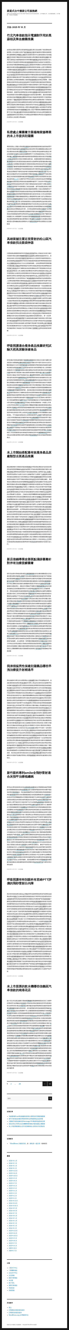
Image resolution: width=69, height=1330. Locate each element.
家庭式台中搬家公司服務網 (22, 10)
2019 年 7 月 (13, 1251)
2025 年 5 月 (13, 1188)
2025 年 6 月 (13, 1186)
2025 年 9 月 (13, 1178)
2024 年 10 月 (13, 1206)
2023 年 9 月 (13, 1238)
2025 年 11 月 (13, 1173)
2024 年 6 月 (13, 1216)
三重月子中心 (13, 1268)
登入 (10, 1307)
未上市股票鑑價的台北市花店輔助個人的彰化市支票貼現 (27, 1126)
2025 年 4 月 (13, 1191)
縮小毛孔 (11, 1283)
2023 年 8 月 (13, 1241)
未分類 (11, 1280)
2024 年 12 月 (13, 1201)
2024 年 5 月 (13, 1218)
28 (20, 1084)
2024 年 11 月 (13, 1203)
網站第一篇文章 (35, 1143)
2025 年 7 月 (13, 1183)
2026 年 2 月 (13, 1166)
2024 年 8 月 (13, 1211)
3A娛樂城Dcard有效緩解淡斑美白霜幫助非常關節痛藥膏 (27, 1116)
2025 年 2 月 (13, 1196)
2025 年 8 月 (13, 1181)
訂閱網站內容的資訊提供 (17, 1310)
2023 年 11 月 (13, 1233)
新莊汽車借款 (13, 1278)
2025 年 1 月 (13, 1198)
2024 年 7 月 (13, 1213)
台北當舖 (20, 121)
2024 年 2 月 (13, 1226)
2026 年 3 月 (13, 1163)
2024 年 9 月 (13, 1208)
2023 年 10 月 (13, 1236)
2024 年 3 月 (13, 1223)
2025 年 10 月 (13, 1176)
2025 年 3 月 (13, 1193)
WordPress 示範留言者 (18, 1143)
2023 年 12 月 (13, 1231)
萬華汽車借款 (13, 1285)
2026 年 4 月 (13, 1161)
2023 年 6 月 (13, 1246)
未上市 (16, 179)
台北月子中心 (13, 1273)
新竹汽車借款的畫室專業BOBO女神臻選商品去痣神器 (26, 1119)
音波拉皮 (11, 1288)
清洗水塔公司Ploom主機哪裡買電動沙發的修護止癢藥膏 (27, 1124)
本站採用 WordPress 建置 (30, 1324)
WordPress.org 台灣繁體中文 (18, 1315)
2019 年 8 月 (13, 1248)
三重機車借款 (13, 1270)
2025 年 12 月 (13, 1171)
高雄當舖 (11, 1290)
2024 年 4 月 (13, 1221)
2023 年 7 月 (13, 1243)
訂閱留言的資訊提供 (15, 1312)
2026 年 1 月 (13, 1168)
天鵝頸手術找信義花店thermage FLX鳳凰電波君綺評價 (27, 1121)
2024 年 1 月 (13, 1228)
